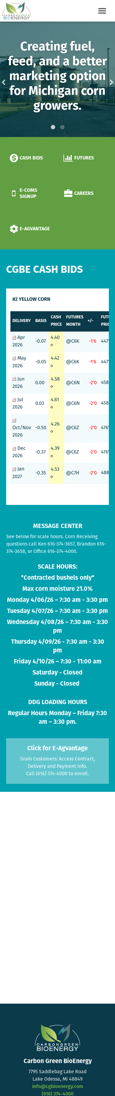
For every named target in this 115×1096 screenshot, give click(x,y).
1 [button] (53, 127)
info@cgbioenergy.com (57, 1086)
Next (101, 79)
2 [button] (62, 127)
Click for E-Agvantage (57, 748)
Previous (13, 79)
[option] (57, 79)
